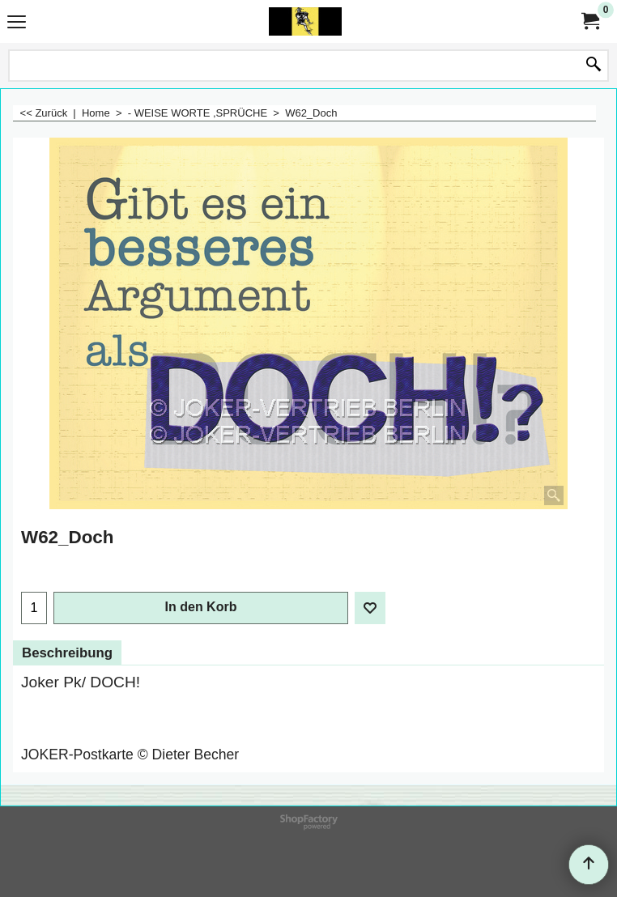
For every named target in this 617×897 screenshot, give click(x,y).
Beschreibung (67, 653)
